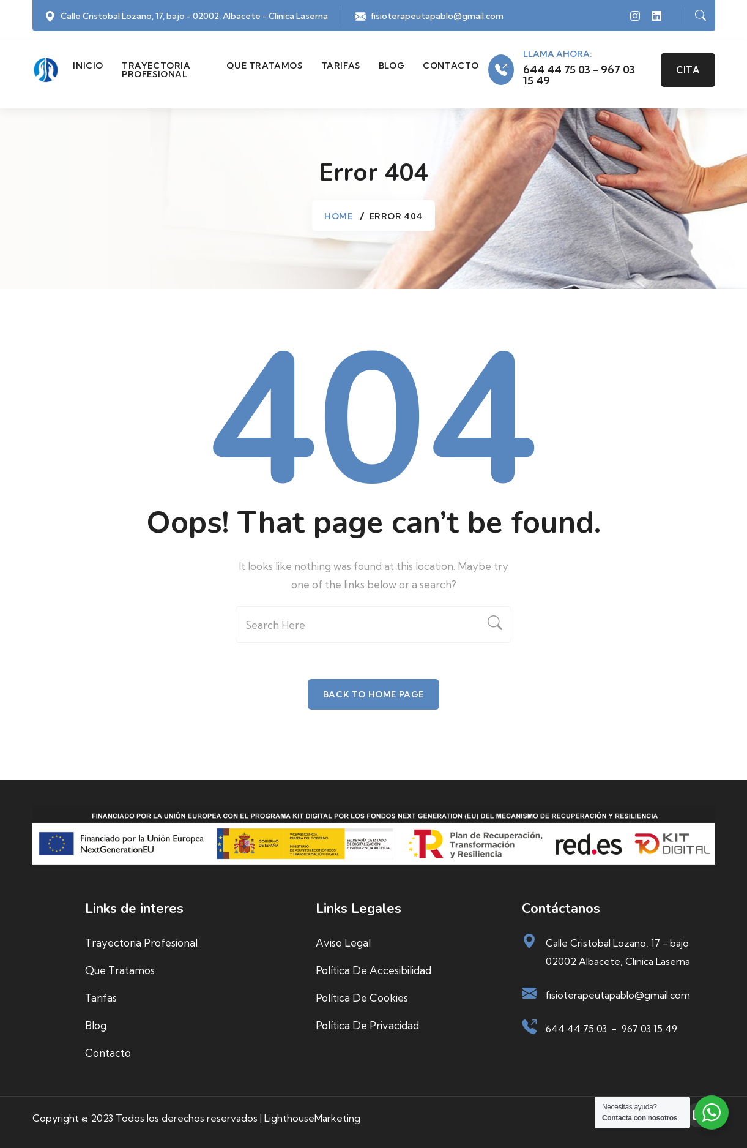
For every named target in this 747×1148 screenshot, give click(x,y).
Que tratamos (264, 65)
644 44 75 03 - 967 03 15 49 (579, 75)
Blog (391, 65)
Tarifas (340, 65)
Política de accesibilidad (373, 970)
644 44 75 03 (576, 1028)
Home (338, 216)
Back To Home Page (373, 694)
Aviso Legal (343, 942)
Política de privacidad (367, 1025)
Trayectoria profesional (156, 69)
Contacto (451, 65)
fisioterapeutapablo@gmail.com (437, 15)
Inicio (88, 65)
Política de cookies (362, 997)
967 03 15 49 (649, 1028)
